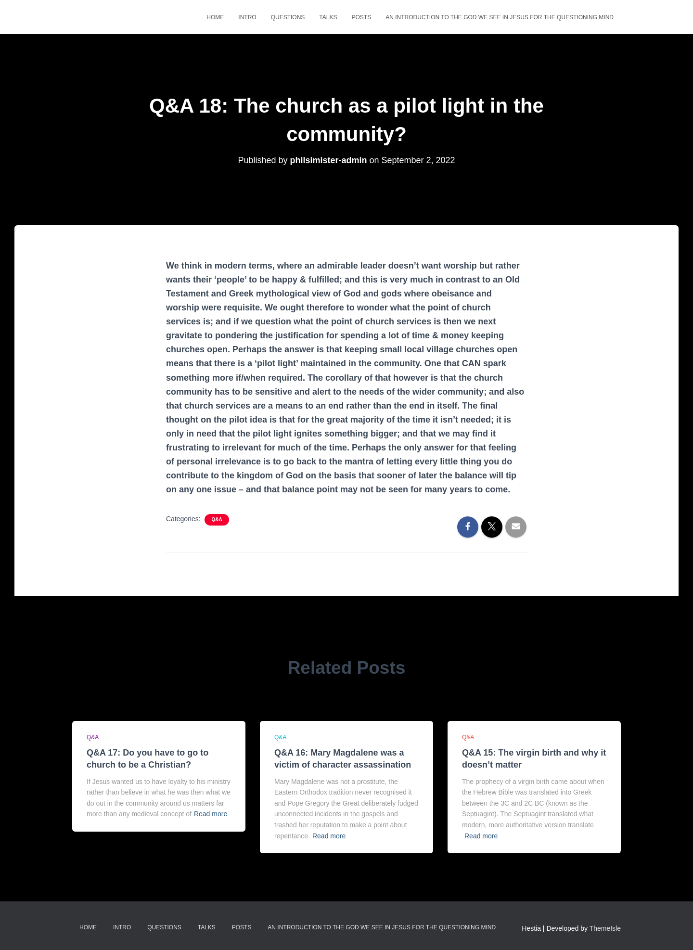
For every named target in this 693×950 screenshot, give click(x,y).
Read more (210, 814)
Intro (247, 17)
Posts (361, 17)
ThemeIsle (605, 928)
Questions (288, 17)
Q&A (216, 519)
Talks (328, 17)
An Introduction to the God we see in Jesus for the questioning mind (499, 17)
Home (215, 17)
